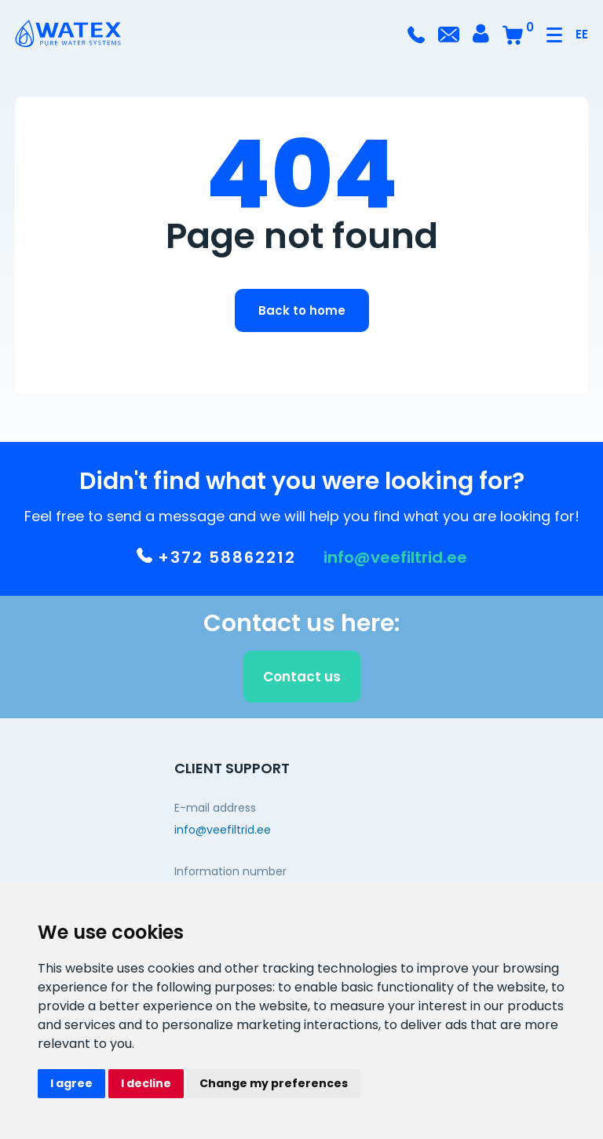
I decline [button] (146, 1083)
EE (582, 34)
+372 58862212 (216, 560)
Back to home (301, 310)
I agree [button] (71, 1083)
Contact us (302, 679)
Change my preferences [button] (273, 1083)
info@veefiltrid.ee (395, 560)
